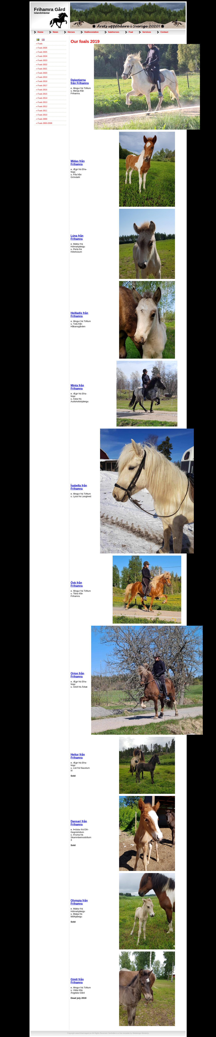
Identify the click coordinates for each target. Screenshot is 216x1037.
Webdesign (137, 1033)
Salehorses (113, 32)
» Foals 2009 (41, 119)
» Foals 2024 (41, 56)
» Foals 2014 (41, 98)
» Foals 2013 (41, 102)
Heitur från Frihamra (78, 756)
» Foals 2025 (41, 52)
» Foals (39, 44)
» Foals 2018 (41, 81)
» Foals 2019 (41, 77)
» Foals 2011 (41, 111)
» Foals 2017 (41, 85)
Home (40, 32)
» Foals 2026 (41, 48)
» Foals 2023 (41, 60)
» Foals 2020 (41, 73)
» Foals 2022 (41, 64)
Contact (164, 32)
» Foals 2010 (41, 115)
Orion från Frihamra (77, 675)
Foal (131, 32)
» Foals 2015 (41, 94)
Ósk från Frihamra (77, 584)
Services (146, 32)
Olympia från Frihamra (79, 902)
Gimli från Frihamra (77, 981)
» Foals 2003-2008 (44, 123)
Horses (71, 32)
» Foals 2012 (41, 106)
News (55, 32)
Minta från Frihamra (77, 387)
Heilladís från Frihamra (79, 315)
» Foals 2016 (41, 90)
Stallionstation (91, 32)
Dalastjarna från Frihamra (80, 81)
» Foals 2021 (41, 69)
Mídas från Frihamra (78, 163)
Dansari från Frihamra (79, 823)
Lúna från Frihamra (77, 237)
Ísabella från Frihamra (79, 487)
